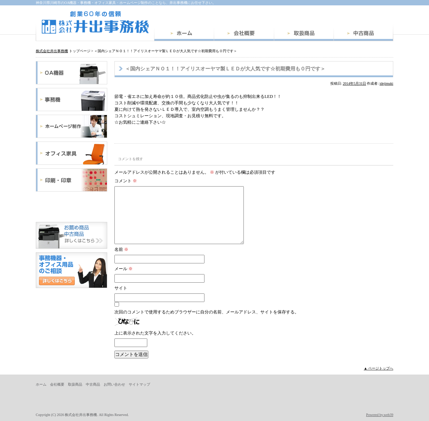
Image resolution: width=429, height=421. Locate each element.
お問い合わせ (114, 384)
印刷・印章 (71, 180)
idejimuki (386, 83)
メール (123, 268)
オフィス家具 (71, 153)
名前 (121, 249)
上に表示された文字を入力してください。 (155, 333)
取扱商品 (304, 34)
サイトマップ (139, 384)
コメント (125, 180)
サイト (120, 288)
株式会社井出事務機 (95, 22)
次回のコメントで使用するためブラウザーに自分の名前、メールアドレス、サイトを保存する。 (206, 311)
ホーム (184, 34)
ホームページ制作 (71, 126)
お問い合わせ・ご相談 (71, 270)
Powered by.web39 (379, 415)
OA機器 (71, 72)
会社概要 (244, 34)
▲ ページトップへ (378, 368)
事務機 (71, 99)
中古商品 (363, 34)
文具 (71, 206)
